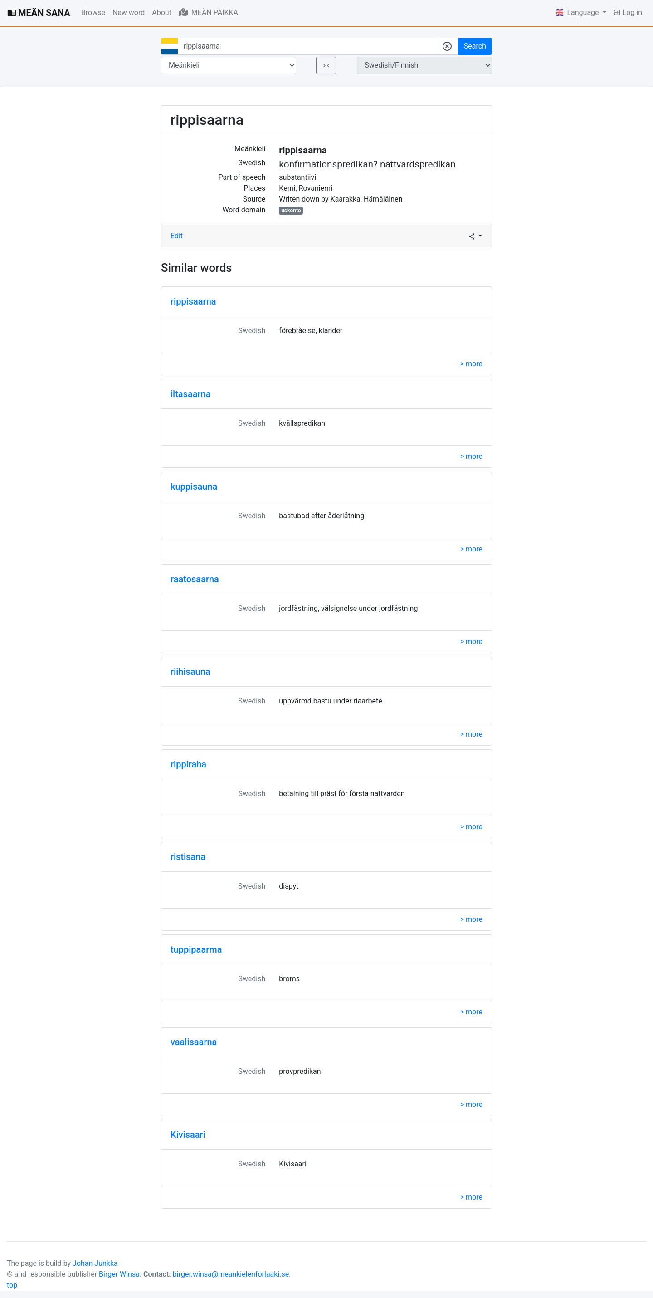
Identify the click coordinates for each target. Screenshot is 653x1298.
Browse (93, 12)
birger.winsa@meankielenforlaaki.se (231, 1274)
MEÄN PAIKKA (208, 12)
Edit (177, 235)
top (12, 1285)
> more (471, 363)
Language (578, 12)
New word (128, 12)
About (161, 12)
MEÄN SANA (38, 12)
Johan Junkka (95, 1263)
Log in (628, 12)
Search (475, 46)
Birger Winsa (119, 1274)
